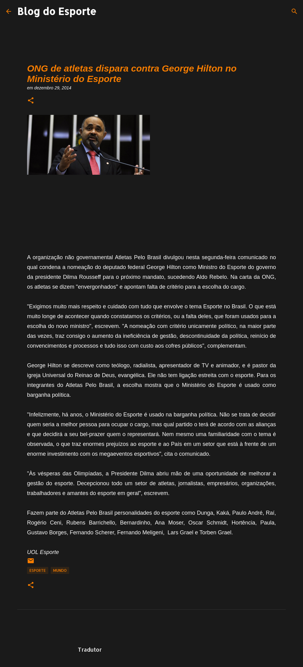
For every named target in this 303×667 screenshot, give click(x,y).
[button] (30, 101)
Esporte (38, 570)
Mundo (60, 570)
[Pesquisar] (294, 11)
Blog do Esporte (56, 11)
